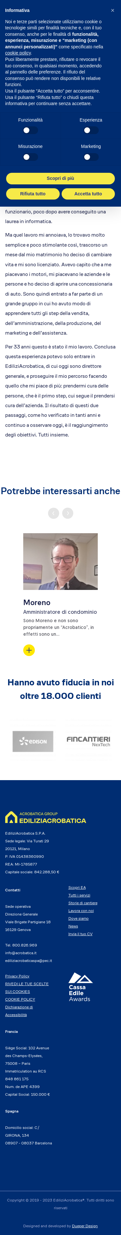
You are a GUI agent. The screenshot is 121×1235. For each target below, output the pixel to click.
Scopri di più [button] (60, 178)
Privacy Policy (17, 976)
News (73, 926)
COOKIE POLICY (20, 999)
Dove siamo (78, 918)
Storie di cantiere (82, 902)
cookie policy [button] (18, 52)
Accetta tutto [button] (88, 193)
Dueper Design (85, 1225)
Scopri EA (77, 887)
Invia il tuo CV (80, 933)
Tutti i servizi (79, 895)
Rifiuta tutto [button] (32, 193)
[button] (112, 10)
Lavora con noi (81, 910)
